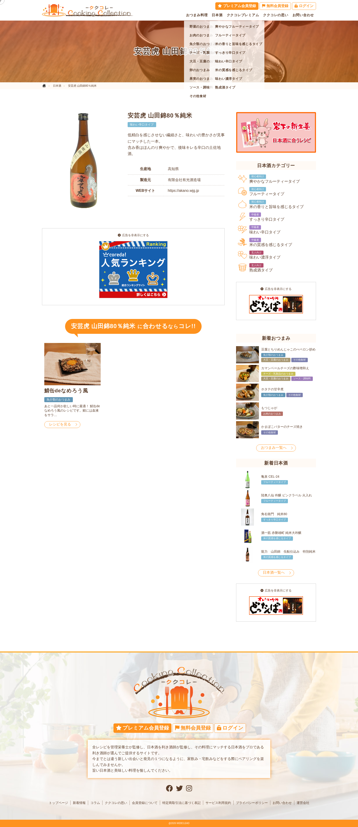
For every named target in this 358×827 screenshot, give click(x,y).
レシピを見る (60, 424)
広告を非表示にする (133, 235)
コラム (95, 803)
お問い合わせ (303, 15)
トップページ (58, 803)
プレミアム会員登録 (237, 6)
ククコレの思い (275, 15)
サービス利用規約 (218, 803)
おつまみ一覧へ (274, 448)
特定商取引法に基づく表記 (181, 803)
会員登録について (145, 803)
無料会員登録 (275, 6)
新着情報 (79, 803)
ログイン (304, 6)
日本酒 (217, 15)
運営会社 (303, 803)
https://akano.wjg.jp (183, 191)
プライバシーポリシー (252, 803)
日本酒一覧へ (274, 572)
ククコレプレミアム (243, 15)
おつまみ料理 (197, 15)
